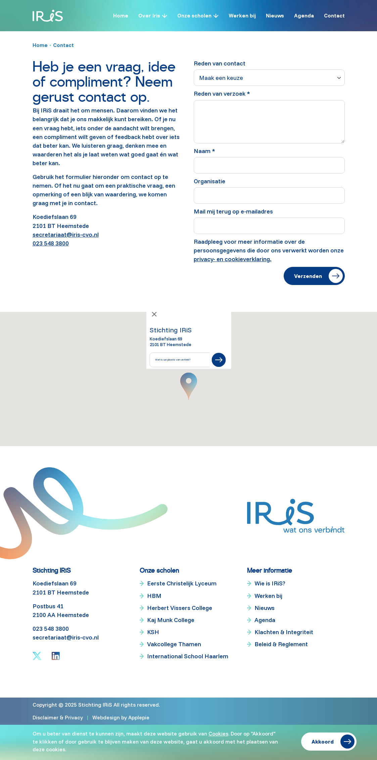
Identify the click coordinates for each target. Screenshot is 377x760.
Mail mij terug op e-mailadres (233, 211)
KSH (153, 632)
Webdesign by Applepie (120, 717)
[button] (188, 386)
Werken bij (242, 15)
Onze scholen (194, 15)
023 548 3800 (51, 243)
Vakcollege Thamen (174, 644)
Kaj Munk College (170, 620)
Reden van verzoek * (222, 93)
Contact (334, 15)
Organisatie (209, 181)
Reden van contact (219, 63)
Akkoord (323, 741)
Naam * (204, 151)
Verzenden (308, 276)
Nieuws (275, 15)
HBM (154, 596)
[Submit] (218, 359)
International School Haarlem (187, 656)
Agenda (304, 15)
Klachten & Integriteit (283, 632)
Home (120, 15)
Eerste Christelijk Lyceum (182, 583)
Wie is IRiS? (269, 583)
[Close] (154, 314)
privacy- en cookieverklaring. (233, 259)
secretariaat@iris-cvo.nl (66, 234)
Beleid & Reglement (281, 644)
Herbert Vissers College (179, 608)
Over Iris (149, 15)
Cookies (218, 733)
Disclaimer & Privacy (58, 717)
